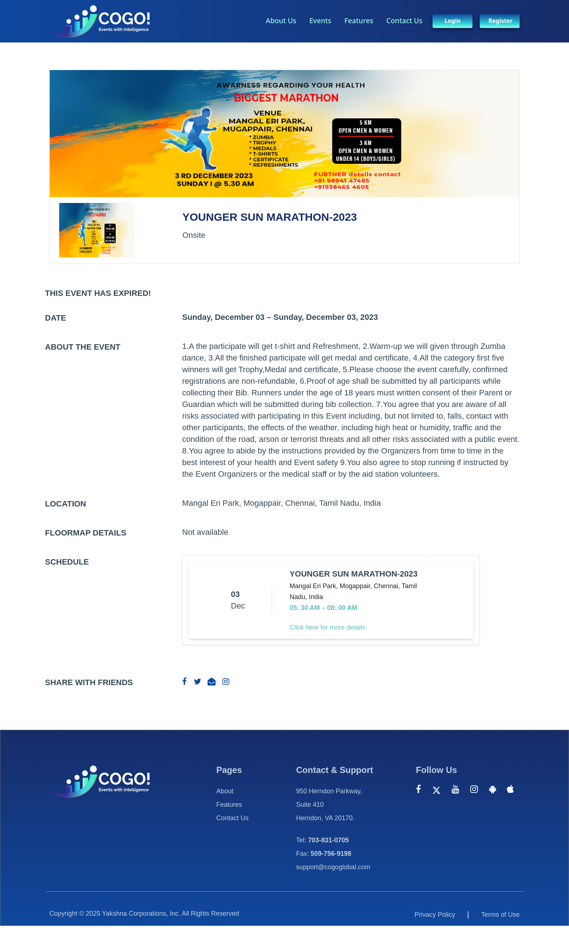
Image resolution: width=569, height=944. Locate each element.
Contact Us (404, 20)
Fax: (323, 853)
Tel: (322, 840)
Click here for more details (327, 627)
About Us (281, 20)
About (224, 791)
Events (320, 20)
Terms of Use (500, 914)
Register (500, 21)
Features (358, 20)
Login (452, 21)
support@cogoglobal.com (333, 867)
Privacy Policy (434, 914)
